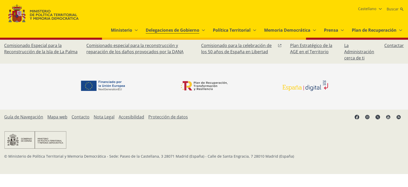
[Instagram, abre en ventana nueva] (367, 117)
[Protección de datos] (168, 117)
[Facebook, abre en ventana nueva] (357, 117)
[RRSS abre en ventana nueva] (399, 117)
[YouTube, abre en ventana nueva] (388, 117)
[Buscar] (395, 9)
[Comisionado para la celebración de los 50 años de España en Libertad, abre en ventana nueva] (241, 48)
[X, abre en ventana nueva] (378, 117)
